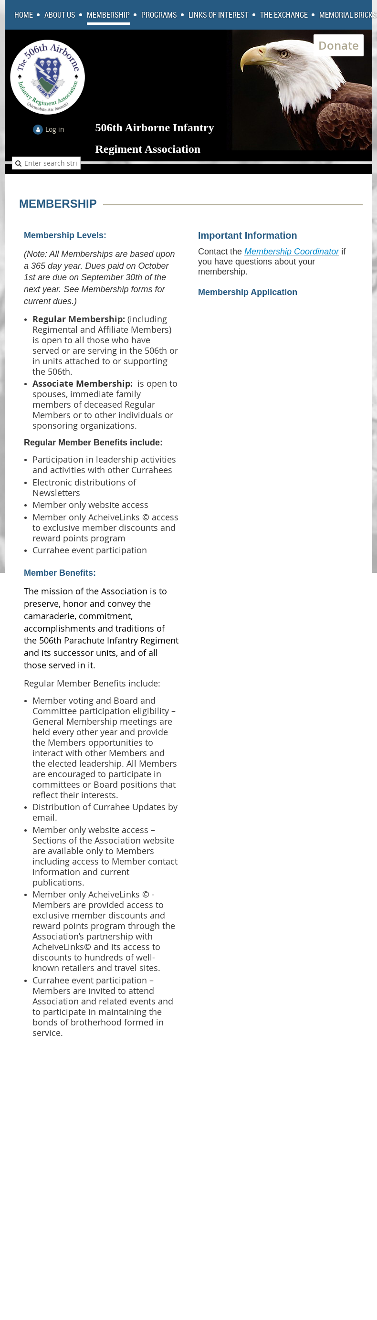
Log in (54, 129)
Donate (338, 45)
